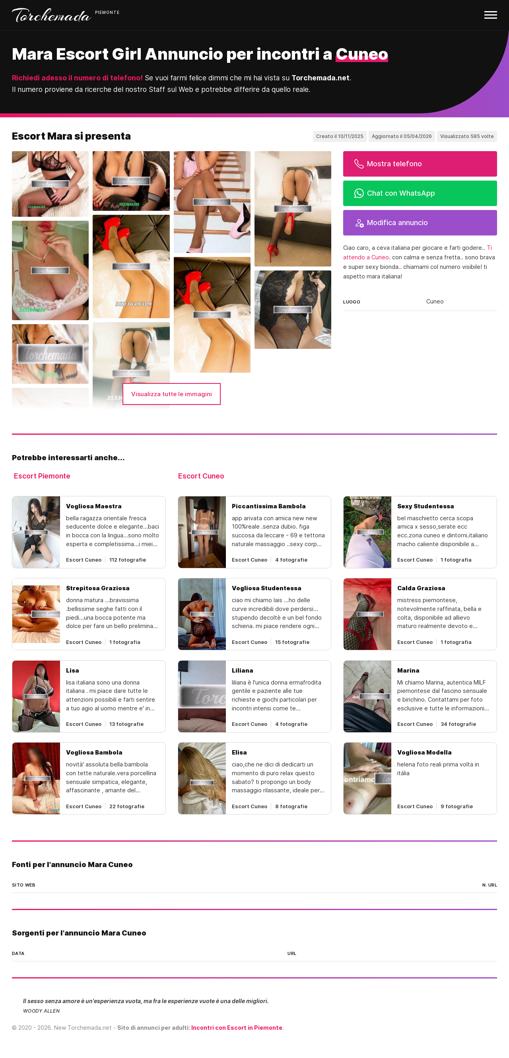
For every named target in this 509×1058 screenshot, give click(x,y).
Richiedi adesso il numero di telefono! (77, 78)
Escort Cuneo (201, 476)
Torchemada (51, 15)
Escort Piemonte (42, 476)
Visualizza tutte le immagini (171, 394)
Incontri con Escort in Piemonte (236, 1027)
